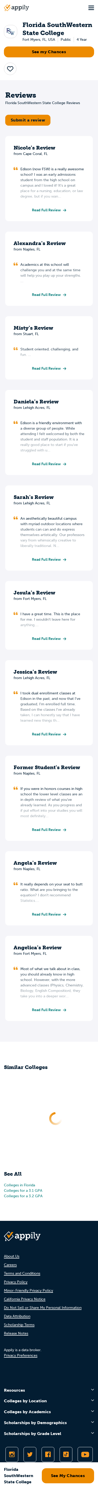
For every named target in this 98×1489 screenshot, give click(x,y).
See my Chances (49, 51)
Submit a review (28, 120)
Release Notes (16, 1333)
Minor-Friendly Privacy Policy (28, 1290)
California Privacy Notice (24, 1299)
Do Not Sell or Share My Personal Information (43, 1307)
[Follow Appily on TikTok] (66, 1454)
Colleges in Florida (19, 1185)
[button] (10, 69)
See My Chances (68, 1475)
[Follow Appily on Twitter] (30, 1454)
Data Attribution (17, 1316)
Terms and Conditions (22, 1273)
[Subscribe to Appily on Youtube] (85, 1454)
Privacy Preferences (20, 1355)
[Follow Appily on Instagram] (11, 1454)
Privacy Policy (15, 1282)
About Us (11, 1256)
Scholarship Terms (19, 1325)
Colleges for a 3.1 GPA (23, 1190)
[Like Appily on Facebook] (48, 1454)
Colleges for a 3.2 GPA (23, 1196)
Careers (10, 1265)
